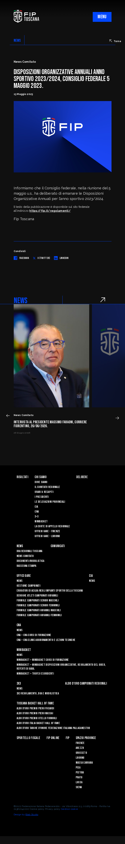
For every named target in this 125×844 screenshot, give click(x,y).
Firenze (80, 743)
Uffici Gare (24, 576)
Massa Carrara (84, 763)
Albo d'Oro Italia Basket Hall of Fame (38, 723)
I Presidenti (42, 497)
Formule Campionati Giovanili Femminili (39, 615)
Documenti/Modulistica (30, 561)
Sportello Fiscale (28, 738)
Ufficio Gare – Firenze (47, 531)
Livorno (80, 758)
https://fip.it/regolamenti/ (50, 210)
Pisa (78, 767)
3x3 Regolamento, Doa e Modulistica (38, 693)
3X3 (19, 683)
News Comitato (25, 556)
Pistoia (80, 772)
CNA (37, 512)
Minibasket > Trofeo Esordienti (35, 674)
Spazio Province (86, 738)
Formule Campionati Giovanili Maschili (39, 610)
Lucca (79, 782)
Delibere (82, 477)
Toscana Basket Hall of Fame (35, 703)
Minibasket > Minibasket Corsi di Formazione (43, 660)
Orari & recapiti (44, 492)
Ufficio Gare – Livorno (47, 536)
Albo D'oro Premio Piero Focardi (35, 708)
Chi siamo (41, 477)
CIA (36, 507)
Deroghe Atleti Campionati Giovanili (37, 595)
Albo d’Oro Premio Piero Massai (35, 713)
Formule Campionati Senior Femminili (38, 605)
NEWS (17, 40)
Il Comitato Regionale (47, 487)
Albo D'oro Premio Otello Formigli (37, 718)
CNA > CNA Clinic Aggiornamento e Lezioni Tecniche (46, 640)
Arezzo (80, 748)
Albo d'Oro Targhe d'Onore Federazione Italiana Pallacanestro (53, 728)
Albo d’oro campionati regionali (86, 683)
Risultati (23, 477)
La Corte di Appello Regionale (52, 526)
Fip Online (53, 738)
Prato (79, 777)
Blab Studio (31, 814)
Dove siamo (41, 482)
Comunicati (58, 546)
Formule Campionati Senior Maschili (38, 600)
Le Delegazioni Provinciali (50, 502)
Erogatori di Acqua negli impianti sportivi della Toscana (50, 591)
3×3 (36, 516)
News (20, 546)
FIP (67, 738)
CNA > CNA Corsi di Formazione (34, 635)
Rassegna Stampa (26, 566)
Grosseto (81, 753)
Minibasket (41, 521)
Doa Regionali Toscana (29, 551)
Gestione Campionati (28, 586)
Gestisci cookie (69, 809)
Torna (115, 41)
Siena (79, 787)
